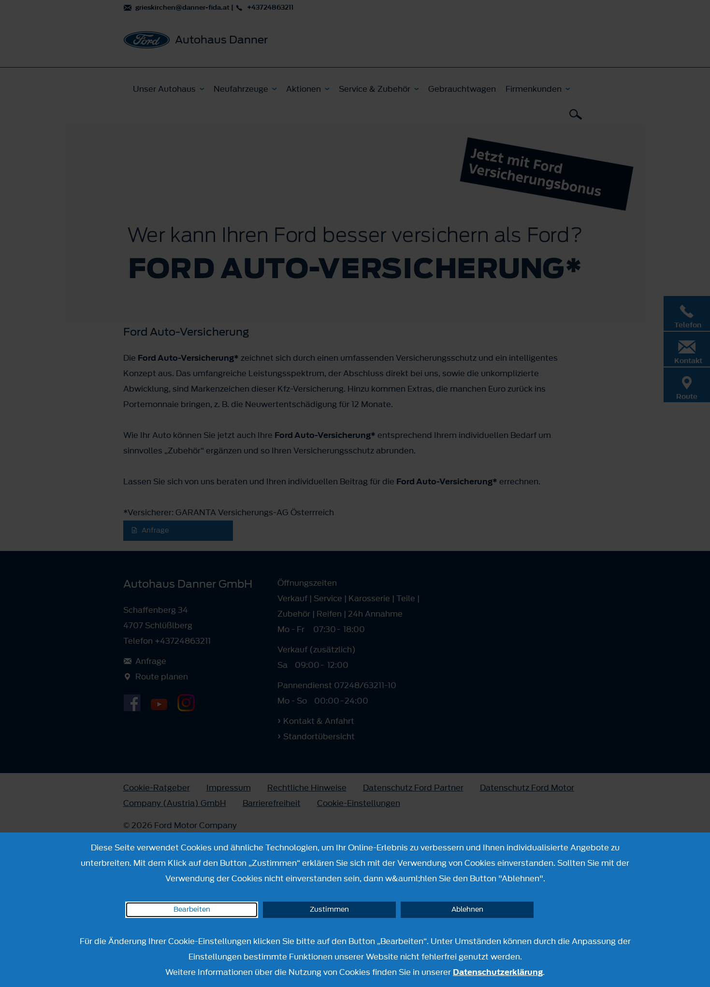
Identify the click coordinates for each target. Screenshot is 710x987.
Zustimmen (329, 909)
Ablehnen (467, 909)
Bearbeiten (192, 909)
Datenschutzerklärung (498, 972)
